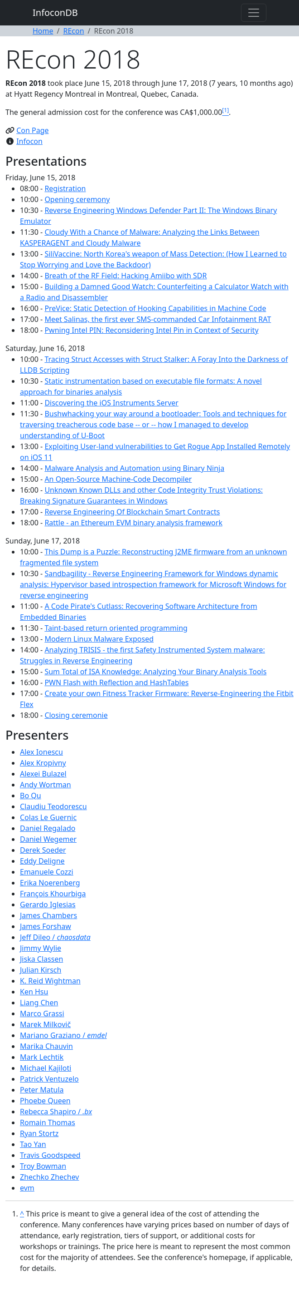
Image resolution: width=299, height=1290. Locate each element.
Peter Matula (42, 1090)
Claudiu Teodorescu (53, 806)
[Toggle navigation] (253, 13)
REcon (73, 31)
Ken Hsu (34, 992)
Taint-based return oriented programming (116, 628)
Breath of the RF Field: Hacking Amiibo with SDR (125, 276)
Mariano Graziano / (63, 1035)
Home (43, 31)
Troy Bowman (43, 1166)
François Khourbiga (53, 894)
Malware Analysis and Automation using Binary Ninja (134, 468)
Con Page (32, 130)
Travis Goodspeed (50, 1155)
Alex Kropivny (43, 763)
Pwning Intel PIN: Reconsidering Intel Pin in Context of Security (151, 330)
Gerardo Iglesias (48, 904)
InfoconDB (55, 12)
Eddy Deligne (42, 861)
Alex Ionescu (41, 752)
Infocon (29, 141)
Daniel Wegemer (48, 839)
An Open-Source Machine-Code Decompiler (118, 479)
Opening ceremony (77, 199)
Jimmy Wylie (40, 948)
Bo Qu (30, 796)
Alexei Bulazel (43, 774)
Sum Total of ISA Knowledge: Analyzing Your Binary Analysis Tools (155, 672)
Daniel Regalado (47, 828)
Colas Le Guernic (48, 817)
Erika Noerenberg (50, 883)
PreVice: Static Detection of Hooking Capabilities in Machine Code (155, 308)
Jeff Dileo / (55, 937)
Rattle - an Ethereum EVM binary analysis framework (133, 523)
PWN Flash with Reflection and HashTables (116, 682)
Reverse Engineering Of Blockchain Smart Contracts (132, 512)
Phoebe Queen (45, 1101)
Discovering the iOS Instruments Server (111, 403)
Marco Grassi (42, 1013)
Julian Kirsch (40, 970)
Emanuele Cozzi (46, 872)
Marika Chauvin (46, 1046)
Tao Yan (33, 1144)
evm (27, 1188)
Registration (65, 188)
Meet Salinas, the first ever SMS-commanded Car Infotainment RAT (157, 319)
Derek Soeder (43, 850)
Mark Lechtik (41, 1057)
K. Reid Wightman (50, 981)
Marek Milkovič (45, 1024)
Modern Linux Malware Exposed (99, 639)
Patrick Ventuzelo (49, 1079)
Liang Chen (39, 1003)
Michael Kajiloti (45, 1068)
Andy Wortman (45, 785)
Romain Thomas (47, 1122)
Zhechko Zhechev (49, 1177)
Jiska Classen (41, 959)
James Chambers (48, 915)
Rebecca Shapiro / (56, 1112)
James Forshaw (45, 926)
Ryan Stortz (39, 1133)
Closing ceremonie (75, 715)
